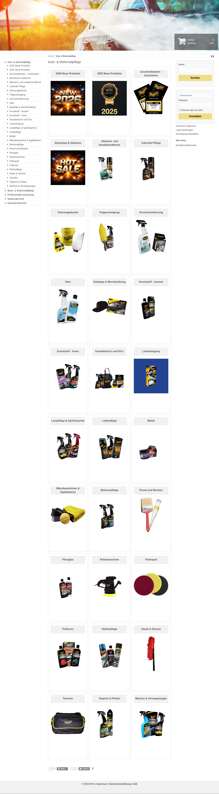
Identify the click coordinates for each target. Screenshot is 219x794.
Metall (151, 421)
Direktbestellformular (186, 146)
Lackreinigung (151, 352)
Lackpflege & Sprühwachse (68, 421)
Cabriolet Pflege (151, 143)
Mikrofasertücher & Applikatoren (25, 141)
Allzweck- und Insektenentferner (25, 82)
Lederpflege (109, 421)
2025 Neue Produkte (109, 74)
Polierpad (151, 560)
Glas (68, 282)
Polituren (67, 629)
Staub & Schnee (151, 629)
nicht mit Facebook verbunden (52, 770)
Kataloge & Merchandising (110, 282)
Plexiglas (67, 560)
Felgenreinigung (109, 213)
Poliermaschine (109, 560)
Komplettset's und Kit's (109, 352)
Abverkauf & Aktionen (68, 143)
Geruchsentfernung (151, 213)
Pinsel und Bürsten (151, 490)
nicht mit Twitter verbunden (74, 770)
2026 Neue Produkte (68, 74)
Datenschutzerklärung (120, 784)
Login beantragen (184, 130)
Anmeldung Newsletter (187, 134)
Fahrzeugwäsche (68, 213)
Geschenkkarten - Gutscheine (24, 74)
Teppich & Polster (109, 699)
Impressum (102, 784)
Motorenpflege (109, 490)
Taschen (68, 699)
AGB (135, 784)
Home (50, 56)
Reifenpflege (109, 629)
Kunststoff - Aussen (151, 282)
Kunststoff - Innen (68, 352)
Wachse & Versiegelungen (151, 699)
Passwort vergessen (186, 126)
